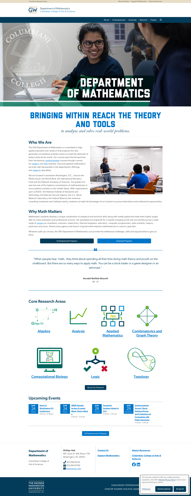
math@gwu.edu (73, 469)
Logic (95, 376)
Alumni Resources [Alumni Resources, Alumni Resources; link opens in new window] (141, 450)
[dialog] (164, 484)
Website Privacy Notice (167, 480)
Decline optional (164, 489)
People (154, 20)
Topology (141, 376)
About (106, 20)
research (37, 170)
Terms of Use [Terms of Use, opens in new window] (127, 489)
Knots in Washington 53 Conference (46, 408)
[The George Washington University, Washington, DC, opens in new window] (36, 487)
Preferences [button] (146, 489)
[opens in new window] (134, 466)
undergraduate (52, 161)
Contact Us (103, 450)
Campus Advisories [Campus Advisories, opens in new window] (118, 485)
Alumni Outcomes (155, 1)
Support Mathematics (139, 1)
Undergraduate (118, 20)
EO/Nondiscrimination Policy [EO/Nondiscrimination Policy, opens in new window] (135, 485)
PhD (46, 164)
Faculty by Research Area (38, 1)
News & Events (123, 1)
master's (35, 164)
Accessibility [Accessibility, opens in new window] (118, 489)
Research (143, 20)
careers (40, 223)
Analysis (78, 331)
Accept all (180, 489)
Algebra (44, 331)
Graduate (132, 20)
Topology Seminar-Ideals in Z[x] (111, 408)
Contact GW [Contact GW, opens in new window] (109, 489)
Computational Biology (49, 376)
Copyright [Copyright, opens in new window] (136, 489)
